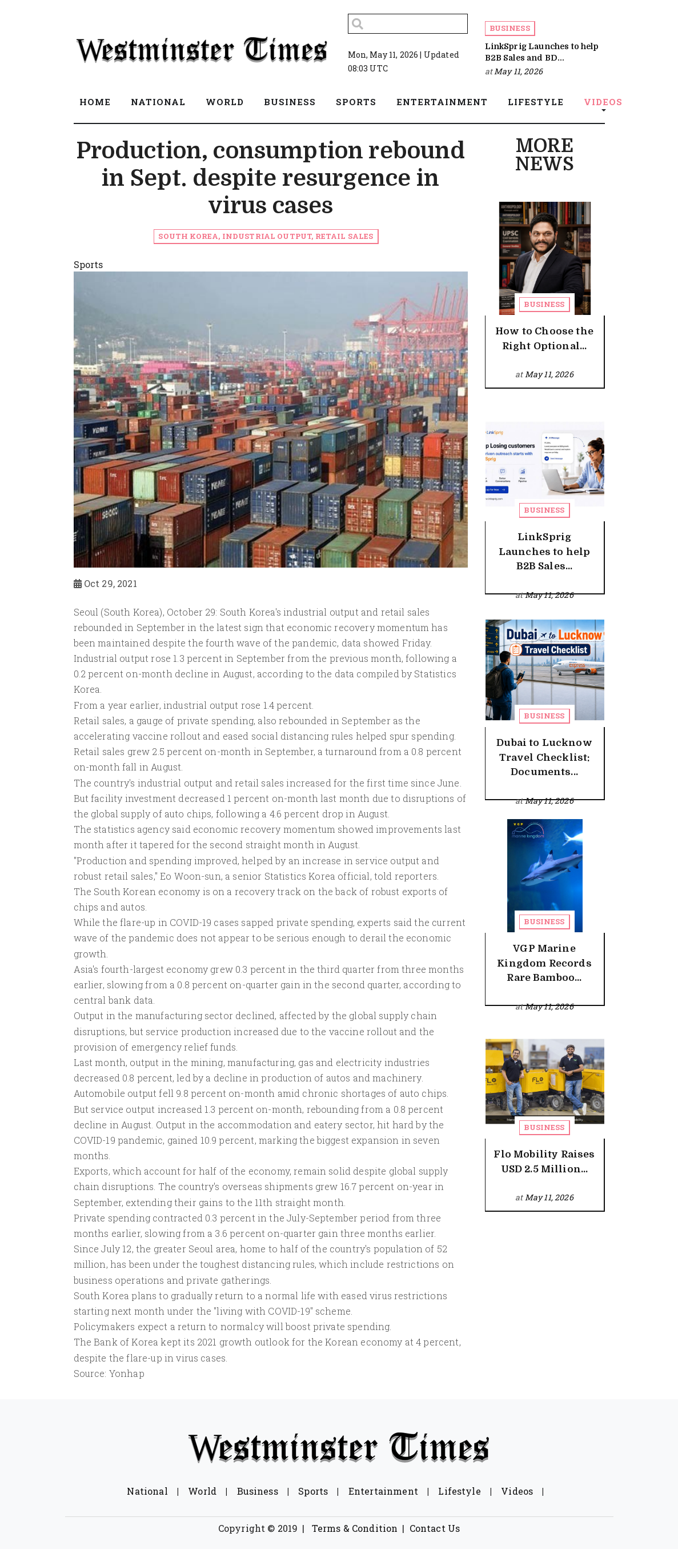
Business (510, 28)
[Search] (408, 24)
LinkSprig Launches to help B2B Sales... (545, 552)
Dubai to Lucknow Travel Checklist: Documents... (544, 757)
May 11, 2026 (518, 71)
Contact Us (435, 1528)
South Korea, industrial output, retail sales (265, 236)
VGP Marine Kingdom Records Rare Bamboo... (544, 963)
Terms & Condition (355, 1528)
